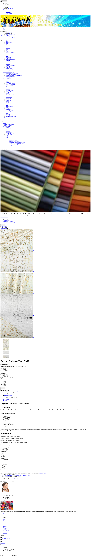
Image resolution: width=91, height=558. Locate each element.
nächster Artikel (4, 228)
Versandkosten (17, 391)
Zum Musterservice (4, 217)
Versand (4, 529)
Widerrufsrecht (6, 530)
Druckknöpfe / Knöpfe (10, 83)
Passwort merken (7, 7)
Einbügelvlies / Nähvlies (10, 84)
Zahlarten (2, 535)
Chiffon (7, 35)
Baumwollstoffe (9, 32)
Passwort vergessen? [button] (7, 9)
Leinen (7, 49)
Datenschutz (5, 528)
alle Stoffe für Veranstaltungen (12, 73)
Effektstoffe (8, 36)
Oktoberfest (8, 114)
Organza (7, 51)
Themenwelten (6, 103)
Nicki (7, 50)
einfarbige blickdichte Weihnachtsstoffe (16, 142)
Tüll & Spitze (8, 66)
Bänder (7, 81)
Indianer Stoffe (9, 42)
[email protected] (42, 473)
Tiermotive (8, 64)
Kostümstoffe (8, 46)
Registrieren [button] (10, 8)
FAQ (4, 531)
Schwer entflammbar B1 (10, 76)
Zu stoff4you (3, 513)
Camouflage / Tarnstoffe (10, 34)
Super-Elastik (8, 61)
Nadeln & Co (8, 91)
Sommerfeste (8, 109)
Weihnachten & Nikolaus (11, 116)
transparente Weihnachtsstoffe (14, 144)
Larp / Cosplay (9, 111)
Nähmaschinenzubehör (10, 94)
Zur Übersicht (4, 226)
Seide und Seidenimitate (10, 59)
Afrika (7, 105)
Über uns (5, 533)
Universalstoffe (9, 68)
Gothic (7, 113)
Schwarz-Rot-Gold (9, 110)
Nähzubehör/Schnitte (7, 78)
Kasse (2, 35)
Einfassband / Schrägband (11, 85)
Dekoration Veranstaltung (11, 74)
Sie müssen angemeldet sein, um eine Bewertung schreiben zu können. (16, 475)
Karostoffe (8, 45)
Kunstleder (8, 48)
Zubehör (10, 145)
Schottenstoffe (8, 58)
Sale (4, 117)
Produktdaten (5, 400)
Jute (6, 44)
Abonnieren (14, 555)
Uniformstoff (8, 67)
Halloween (8, 115)
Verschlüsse (8, 101)
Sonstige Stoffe (9, 70)
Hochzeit (7, 108)
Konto (4, 520)
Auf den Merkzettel (8, 395)
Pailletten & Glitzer (9, 52)
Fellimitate (8, 39)
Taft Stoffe (8, 62)
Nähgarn (7, 93)
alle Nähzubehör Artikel (10, 80)
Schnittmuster (8, 100)
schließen (3, 388)
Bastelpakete (8, 82)
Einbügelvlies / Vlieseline (11, 37)
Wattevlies (8, 102)
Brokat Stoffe (8, 33)
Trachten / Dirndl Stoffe (10, 65)
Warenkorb (3, 31)
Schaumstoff (8, 57)
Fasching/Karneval (9, 106)
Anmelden (5, 8)
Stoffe (4, 29)
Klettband (8, 89)
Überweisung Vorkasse (5, 538)
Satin (7, 56)
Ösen (7, 95)
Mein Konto (8, 12)
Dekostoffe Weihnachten (13, 141)
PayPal (2, 545)
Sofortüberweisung (4, 540)
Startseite (5, 28)
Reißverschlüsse (9, 97)
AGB (4, 527)
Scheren (7, 99)
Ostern (7, 107)
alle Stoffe (8, 31)
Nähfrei (7, 92)
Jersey (7, 43)
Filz (6, 40)
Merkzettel (5, 521)
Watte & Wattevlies (9, 69)
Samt (7, 54)
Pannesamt (8, 53)
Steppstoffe (8, 60)
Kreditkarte (3, 543)
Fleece (7, 41)
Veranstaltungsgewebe (10, 77)
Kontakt (4, 519)
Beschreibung (6, 399)
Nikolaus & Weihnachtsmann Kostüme (16, 143)
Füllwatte (7, 86)
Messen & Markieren (10, 90)
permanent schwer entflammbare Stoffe (14, 75)
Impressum (5, 526)
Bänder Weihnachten (12, 140)
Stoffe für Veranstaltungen (9, 72)
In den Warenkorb (5, 390)
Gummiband (8, 88)
